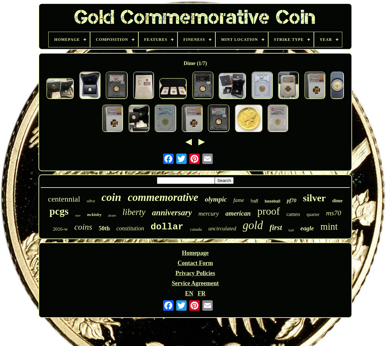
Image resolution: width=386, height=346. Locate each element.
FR (202, 293)
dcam (112, 215)
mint (329, 226)
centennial (64, 199)
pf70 (291, 200)
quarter (312, 214)
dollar (167, 227)
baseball (272, 201)
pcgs (59, 211)
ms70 (333, 213)
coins (83, 227)
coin (111, 197)
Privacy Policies (195, 273)
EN (189, 293)
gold (253, 225)
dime (337, 200)
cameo (293, 214)
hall (291, 230)
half (254, 201)
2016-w (60, 229)
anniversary (172, 212)
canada (196, 229)
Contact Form (195, 263)
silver (314, 197)
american (238, 213)
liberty (133, 212)
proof (268, 211)
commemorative (163, 197)
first (276, 227)
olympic (216, 199)
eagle (307, 228)
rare (78, 215)
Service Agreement (195, 283)
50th (104, 228)
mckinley (94, 214)
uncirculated (222, 228)
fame (238, 200)
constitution (130, 228)
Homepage (195, 253)
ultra (91, 200)
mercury (208, 213)
